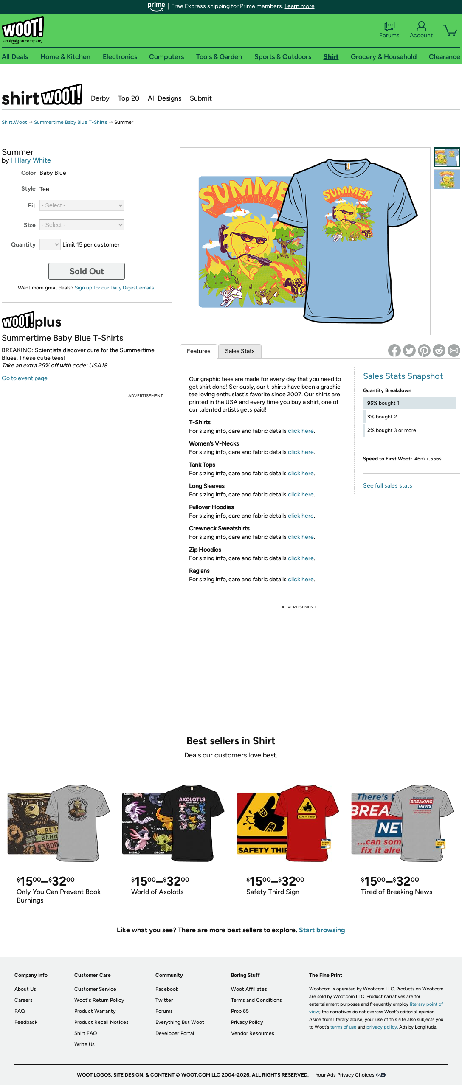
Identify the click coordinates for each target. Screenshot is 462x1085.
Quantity (23, 244)
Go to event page (25, 378)
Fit (32, 205)
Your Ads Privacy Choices (345, 1075)
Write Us (84, 1044)
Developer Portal (174, 1033)
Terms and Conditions (256, 1000)
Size (30, 225)
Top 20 (128, 98)
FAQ (19, 1011)
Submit (201, 98)
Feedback (25, 1022)
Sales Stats (240, 351)
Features (199, 351)
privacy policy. (382, 1027)
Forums (389, 30)
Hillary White (31, 160)
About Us (25, 989)
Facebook (166, 989)
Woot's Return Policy (99, 1000)
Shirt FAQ (85, 1033)
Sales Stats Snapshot (403, 376)
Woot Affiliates (249, 989)
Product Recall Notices (101, 1022)
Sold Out (87, 271)
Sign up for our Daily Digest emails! (115, 288)
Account (421, 30)
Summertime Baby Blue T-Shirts (70, 122)
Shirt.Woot (42, 94)
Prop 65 (240, 1011)
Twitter (164, 1000)
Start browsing (322, 930)
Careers (23, 1000)
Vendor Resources (252, 1033)
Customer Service (95, 989)
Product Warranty (95, 1011)
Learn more (300, 6)
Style (28, 188)
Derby (100, 98)
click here (301, 431)
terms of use (343, 1027)
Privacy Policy (247, 1022)
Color (28, 173)
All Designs (164, 98)
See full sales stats (387, 485)
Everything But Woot (179, 1022)
